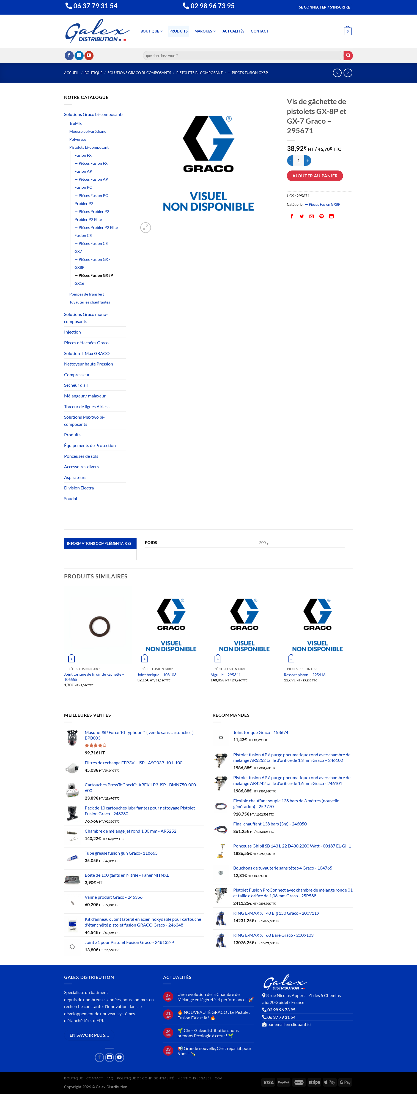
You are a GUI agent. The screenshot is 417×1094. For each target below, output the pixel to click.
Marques (205, 31)
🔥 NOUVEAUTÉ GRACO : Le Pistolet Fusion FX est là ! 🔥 (213, 1014)
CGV (218, 1078)
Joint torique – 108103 (156, 674)
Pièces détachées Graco (86, 342)
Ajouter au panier (315, 175)
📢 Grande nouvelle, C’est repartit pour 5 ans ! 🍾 (214, 1051)
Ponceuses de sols (81, 456)
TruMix (75, 123)
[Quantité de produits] (298, 160)
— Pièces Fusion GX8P (248, 73)
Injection (72, 331)
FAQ (110, 1078)
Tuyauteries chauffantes (89, 302)
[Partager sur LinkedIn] (331, 216)
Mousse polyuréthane (87, 131)
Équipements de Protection (90, 445)
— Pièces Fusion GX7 (92, 259)
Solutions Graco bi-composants (139, 73)
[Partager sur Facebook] (292, 216)
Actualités (234, 31)
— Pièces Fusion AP (91, 179)
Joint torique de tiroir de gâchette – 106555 (94, 677)
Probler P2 (84, 203)
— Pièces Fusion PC (91, 195)
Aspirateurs (75, 477)
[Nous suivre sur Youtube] (89, 55)
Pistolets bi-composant (199, 73)
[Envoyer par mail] (311, 216)
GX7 (78, 251)
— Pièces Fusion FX (91, 163)
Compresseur (77, 374)
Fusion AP (83, 171)
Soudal (70, 498)
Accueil (71, 73)
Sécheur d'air (76, 385)
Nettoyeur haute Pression (88, 363)
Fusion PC (83, 187)
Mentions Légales (194, 1078)
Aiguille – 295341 (225, 674)
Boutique (152, 31)
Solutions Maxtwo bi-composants (84, 420)
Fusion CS (83, 235)
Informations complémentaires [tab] (99, 543)
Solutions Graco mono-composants (86, 318)
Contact (259, 31)
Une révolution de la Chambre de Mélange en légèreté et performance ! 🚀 (215, 997)
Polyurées (77, 139)
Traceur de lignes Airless (86, 406)
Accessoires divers (81, 466)
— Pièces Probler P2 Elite (96, 227)
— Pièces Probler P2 (92, 211)
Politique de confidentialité (145, 1078)
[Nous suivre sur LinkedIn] (79, 55)
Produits (178, 31)
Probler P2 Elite (88, 219)
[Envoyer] (348, 55)
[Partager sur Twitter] (301, 216)
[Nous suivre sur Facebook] (69, 55)
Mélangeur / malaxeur (85, 395)
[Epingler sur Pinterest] (321, 216)
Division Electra (79, 487)
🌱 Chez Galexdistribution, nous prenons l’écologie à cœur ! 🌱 (208, 1033)
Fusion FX (83, 155)
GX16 (79, 283)
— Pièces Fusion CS (91, 243)
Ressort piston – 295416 (304, 674)
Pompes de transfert (86, 294)
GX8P (79, 267)
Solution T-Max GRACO (87, 353)
